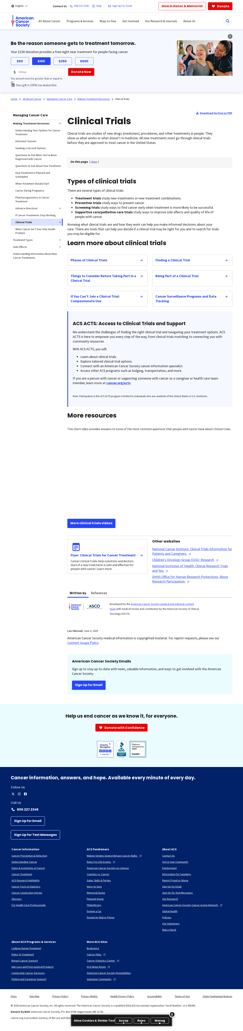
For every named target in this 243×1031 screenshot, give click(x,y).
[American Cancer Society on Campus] (108, 868)
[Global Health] (169, 911)
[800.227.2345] (80, 6)
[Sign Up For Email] (120, 6)
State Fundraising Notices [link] (217, 996)
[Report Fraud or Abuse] (175, 880)
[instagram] (19, 794)
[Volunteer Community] (102, 979)
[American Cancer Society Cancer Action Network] (192, 905)
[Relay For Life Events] (101, 862)
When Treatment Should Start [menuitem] (32, 183)
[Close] (172, 1014)
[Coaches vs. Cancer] (98, 874)
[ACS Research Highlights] (26, 880)
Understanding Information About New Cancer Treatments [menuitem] (35, 255)
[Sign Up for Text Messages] (35, 834)
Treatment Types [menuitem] (23, 240)
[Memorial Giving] (96, 892)
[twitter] (13, 794)
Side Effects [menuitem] (20, 247)
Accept (123, 1021)
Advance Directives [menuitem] (26, 208)
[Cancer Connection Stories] (27, 892)
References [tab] (99, 593)
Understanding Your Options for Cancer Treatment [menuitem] (37, 132)
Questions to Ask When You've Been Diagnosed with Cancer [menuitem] (36, 157)
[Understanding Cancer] (24, 862)
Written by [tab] (78, 593)
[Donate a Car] (94, 911)
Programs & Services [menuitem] (80, 21)
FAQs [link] (14, 996)
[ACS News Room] (99, 966)
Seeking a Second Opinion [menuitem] (30, 148)
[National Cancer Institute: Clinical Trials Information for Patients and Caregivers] (192, 551)
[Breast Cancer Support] (25, 960)
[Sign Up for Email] (28, 821)
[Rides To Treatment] (23, 954)
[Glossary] (17, 899)
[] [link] (94, 161)
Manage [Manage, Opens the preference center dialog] (160, 1021)
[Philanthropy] (94, 905)
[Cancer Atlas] (96, 954)
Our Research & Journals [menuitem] (161, 21)
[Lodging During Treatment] (26, 948)
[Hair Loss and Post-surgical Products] (33, 966)
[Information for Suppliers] (176, 874)
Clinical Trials (122, 99)
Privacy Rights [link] (89, 996)
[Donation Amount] (38, 72)
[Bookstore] (93, 948)
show (94, 161)
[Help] (97, 6)
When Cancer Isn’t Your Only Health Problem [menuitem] (35, 231)
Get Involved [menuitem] (130, 21)
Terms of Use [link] (182, 996)
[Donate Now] (81, 72)
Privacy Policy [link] (60, 996)
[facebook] (25, 794)
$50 (20, 61)
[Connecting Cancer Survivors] (28, 973)
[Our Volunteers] (171, 923)
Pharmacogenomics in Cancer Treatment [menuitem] (32, 199)
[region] (121, 1020)
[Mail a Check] (169, 929)
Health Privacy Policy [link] (122, 996)
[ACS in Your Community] (175, 862)
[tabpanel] (149, 611)
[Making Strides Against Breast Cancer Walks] (115, 855)
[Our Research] (170, 899)
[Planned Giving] (95, 899)
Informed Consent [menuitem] (25, 141)
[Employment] (169, 868)
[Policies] (166, 917)
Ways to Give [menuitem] (108, 21)
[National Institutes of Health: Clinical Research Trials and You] (192, 568)
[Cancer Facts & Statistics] (26, 886)
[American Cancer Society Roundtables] (109, 973)
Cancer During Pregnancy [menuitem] (29, 190)
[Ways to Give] (94, 886)
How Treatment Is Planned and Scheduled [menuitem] (32, 174)
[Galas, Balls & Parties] (99, 880)
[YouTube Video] (149, 475)
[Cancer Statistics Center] (103, 960)
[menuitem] (22, 21)
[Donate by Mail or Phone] (100, 917)
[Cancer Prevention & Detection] (29, 855)
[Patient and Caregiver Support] (29, 979)
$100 (41, 61)
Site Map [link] (34, 996)
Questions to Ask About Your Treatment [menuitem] (38, 166)
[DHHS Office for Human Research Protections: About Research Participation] (192, 579)
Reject (141, 1021)
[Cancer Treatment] (22, 874)
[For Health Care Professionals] (29, 905)
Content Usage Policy (82, 642)
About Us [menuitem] (189, 21)
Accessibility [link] (154, 996)
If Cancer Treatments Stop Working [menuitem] (35, 215)
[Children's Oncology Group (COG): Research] (185, 560)
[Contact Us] (168, 855)
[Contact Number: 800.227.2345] (121, 809)
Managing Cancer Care (30, 115)
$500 (84, 61)
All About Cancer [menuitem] (49, 21)
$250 (63, 61)
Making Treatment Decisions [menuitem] (31, 123)
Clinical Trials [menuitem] (23, 222)
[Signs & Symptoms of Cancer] (28, 868)
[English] (22, 6)
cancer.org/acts (118, 383)
